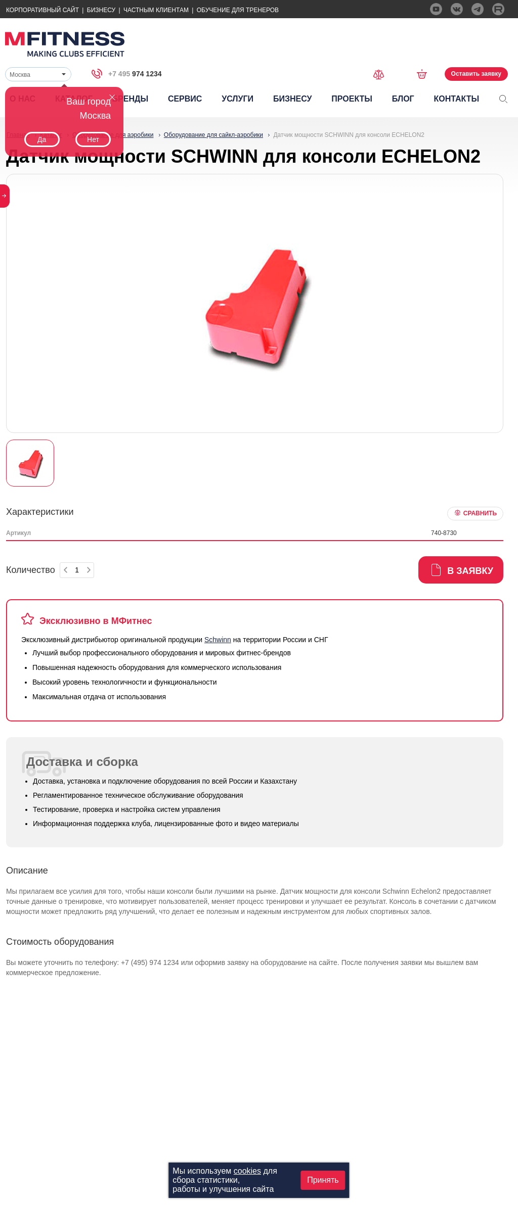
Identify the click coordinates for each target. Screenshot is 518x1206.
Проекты (351, 98)
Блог (403, 98)
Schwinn (217, 640)
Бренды (130, 98)
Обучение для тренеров (238, 10)
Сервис (185, 98)
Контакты (456, 98)
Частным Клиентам (156, 10)
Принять (323, 1180)
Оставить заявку (476, 73)
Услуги (237, 98)
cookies (247, 1171)
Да (41, 139)
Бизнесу (101, 10)
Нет (93, 139)
